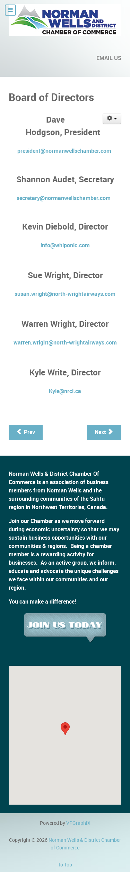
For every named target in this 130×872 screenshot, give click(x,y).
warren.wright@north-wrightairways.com (65, 342)
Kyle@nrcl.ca (65, 391)
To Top (65, 865)
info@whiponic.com (65, 245)
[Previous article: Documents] (26, 432)
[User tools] (112, 119)
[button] (65, 728)
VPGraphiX (78, 823)
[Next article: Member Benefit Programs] (104, 432)
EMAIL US (108, 58)
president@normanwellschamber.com (64, 151)
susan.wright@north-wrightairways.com (65, 294)
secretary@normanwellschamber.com (64, 198)
